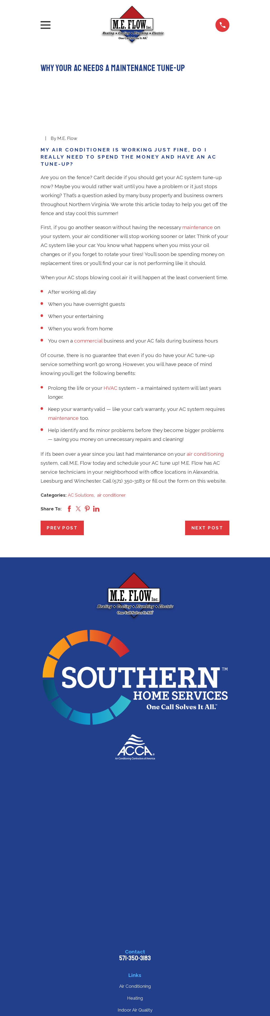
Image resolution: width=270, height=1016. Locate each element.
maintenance (197, 227)
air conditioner (111, 495)
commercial (88, 341)
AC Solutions (81, 495)
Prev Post (62, 527)
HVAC (110, 388)
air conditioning (205, 454)
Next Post (207, 527)
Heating (135, 998)
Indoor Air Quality (135, 1010)
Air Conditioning (135, 986)
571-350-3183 (135, 958)
